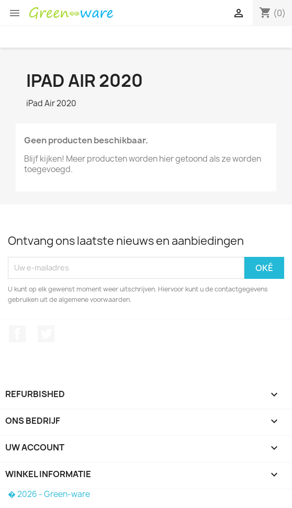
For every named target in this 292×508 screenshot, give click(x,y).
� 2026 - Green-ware (49, 494)
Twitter (46, 333)
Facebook (17, 333)
